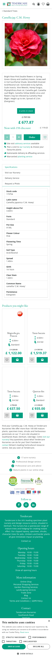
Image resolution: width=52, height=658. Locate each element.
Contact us (26, 541)
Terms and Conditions (20, 601)
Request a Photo (12, 183)
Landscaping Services (26, 590)
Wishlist (7, 360)
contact (5, 445)
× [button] (49, 621)
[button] (26, 653)
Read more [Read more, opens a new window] (24, 632)
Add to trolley (17, 360)
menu (4, 4)
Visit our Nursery (12, 172)
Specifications (11, 167)
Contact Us (26, 598)
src (34, 4)
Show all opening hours (26, 570)
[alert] (26, 638)
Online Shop (26, 581)
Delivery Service (12, 178)
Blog (26, 595)
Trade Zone (26, 592)
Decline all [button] (38, 646)
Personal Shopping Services (26, 584)
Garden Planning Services (26, 587)
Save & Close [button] (14, 646)
